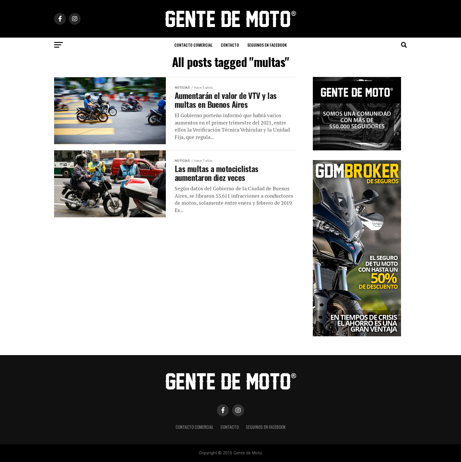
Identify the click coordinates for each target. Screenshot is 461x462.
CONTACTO (230, 45)
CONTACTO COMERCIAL (193, 45)
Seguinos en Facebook (267, 45)
